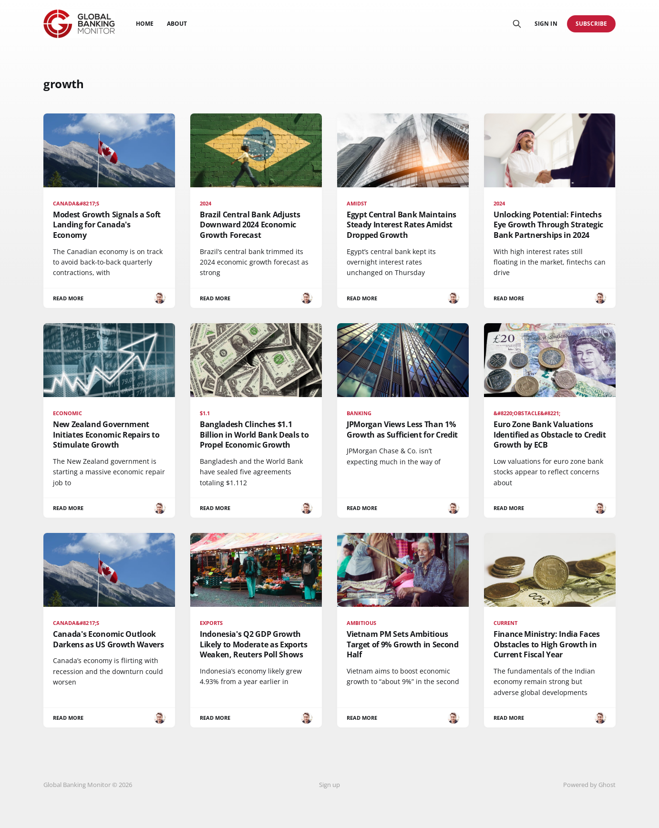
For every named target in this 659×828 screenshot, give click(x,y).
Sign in (546, 24)
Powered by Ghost (589, 784)
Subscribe (592, 24)
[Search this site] (517, 24)
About (177, 24)
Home (145, 24)
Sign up (329, 784)
